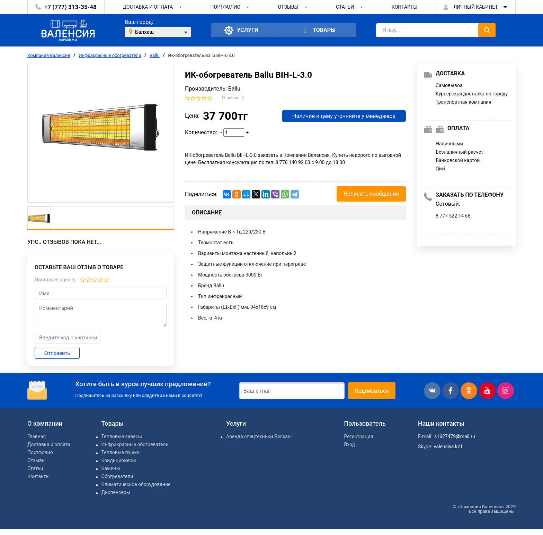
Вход (349, 444)
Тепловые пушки (120, 452)
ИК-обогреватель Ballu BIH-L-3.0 (201, 55)
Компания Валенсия (48, 55)
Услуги (241, 30)
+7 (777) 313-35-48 (70, 6)
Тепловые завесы (121, 436)
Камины (110, 468)
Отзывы (288, 7)
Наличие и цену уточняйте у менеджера (343, 116)
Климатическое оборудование (136, 484)
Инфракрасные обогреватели (110, 55)
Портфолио (226, 7)
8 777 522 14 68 (453, 216)
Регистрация (358, 436)
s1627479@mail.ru (454, 436)
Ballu (155, 55)
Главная (36, 436)
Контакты (405, 7)
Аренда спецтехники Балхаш (259, 436)
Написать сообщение (371, 193)
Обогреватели (117, 476)
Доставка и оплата (148, 7)
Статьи (345, 7)
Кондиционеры (118, 460)
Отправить (57, 353)
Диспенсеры (115, 492)
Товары (318, 30)
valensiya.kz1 (448, 446)
